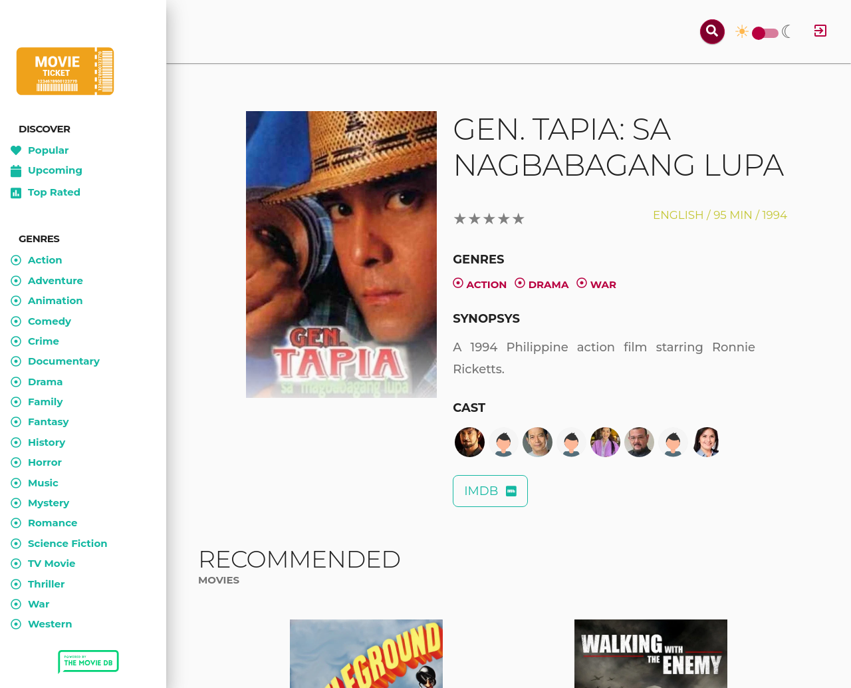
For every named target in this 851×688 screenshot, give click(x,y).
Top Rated (45, 193)
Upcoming (46, 171)
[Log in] (820, 31)
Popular (40, 150)
